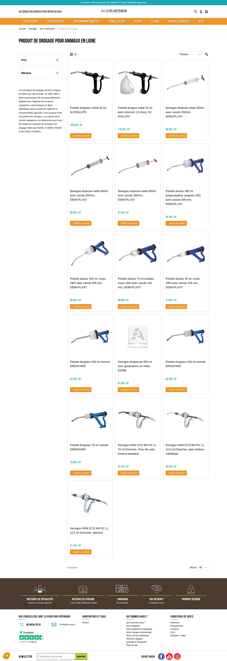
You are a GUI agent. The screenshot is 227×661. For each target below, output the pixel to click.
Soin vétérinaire (47, 28)
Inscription (81, 656)
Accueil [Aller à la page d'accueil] (22, 28)
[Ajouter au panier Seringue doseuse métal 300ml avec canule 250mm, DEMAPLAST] (128, 223)
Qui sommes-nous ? (136, 622)
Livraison (174, 629)
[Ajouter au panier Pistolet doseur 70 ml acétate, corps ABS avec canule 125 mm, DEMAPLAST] (128, 306)
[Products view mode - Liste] (76, 54)
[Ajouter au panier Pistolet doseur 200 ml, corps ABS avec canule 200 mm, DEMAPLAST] (81, 306)
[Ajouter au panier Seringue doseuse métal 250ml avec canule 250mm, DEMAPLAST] (176, 135)
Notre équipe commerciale (139, 632)
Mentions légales (134, 638)
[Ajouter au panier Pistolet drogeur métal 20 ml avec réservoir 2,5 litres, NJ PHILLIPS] (128, 135)
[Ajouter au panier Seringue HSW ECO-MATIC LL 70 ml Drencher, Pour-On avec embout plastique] (128, 472)
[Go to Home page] (113, 11)
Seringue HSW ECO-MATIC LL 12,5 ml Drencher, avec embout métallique (185, 449)
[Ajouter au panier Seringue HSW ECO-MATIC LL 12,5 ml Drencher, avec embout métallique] (176, 472)
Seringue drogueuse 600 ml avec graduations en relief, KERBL (135, 366)
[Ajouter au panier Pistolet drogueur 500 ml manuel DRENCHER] (81, 389)
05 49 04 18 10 (33, 624)
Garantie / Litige (178, 635)
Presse (85, 622)
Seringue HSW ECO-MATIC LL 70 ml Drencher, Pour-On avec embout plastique (137, 449)
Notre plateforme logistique (139, 629)
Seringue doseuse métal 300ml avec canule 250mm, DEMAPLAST (137, 195)
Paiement (174, 622)
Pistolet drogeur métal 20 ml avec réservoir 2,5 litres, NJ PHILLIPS (135, 112)
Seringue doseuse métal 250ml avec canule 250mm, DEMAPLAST (185, 112)
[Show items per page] (202, 567)
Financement (176, 625)
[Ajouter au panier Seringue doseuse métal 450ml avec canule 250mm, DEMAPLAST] (81, 223)
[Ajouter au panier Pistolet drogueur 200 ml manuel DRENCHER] (176, 389)
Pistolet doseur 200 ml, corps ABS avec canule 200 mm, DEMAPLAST (88, 283)
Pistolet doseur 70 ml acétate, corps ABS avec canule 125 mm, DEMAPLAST (136, 283)
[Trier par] (190, 54)
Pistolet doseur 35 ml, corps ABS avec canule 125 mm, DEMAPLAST (183, 283)
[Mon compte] (201, 11)
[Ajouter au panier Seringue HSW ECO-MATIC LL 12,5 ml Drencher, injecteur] (81, 551)
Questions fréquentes (136, 642)
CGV (172, 632)
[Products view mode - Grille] (71, 54)
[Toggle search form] (195, 11)
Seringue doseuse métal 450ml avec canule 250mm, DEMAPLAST (89, 195)
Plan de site (132, 645)
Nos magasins (133, 625)
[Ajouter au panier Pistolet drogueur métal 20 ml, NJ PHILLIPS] (81, 135)
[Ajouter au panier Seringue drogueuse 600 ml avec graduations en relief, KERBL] (128, 389)
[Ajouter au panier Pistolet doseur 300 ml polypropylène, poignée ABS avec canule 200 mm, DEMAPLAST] (176, 223)
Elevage (33, 28)
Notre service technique (137, 635)
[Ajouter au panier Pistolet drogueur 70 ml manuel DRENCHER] (81, 472)
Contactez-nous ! (67, 624)
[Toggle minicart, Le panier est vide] (206, 11)
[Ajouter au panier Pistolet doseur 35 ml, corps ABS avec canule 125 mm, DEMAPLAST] (176, 306)
